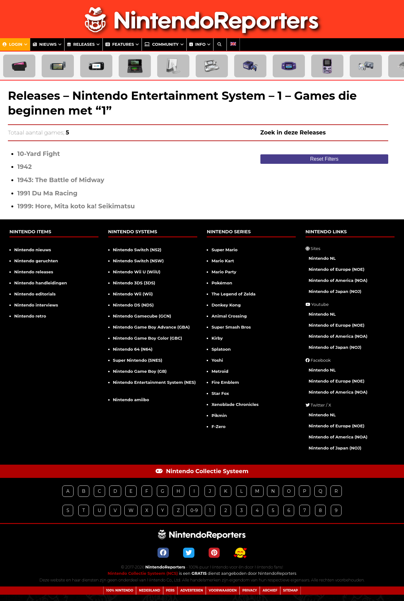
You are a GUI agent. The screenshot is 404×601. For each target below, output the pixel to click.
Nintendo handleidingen (40, 282)
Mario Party (223, 271)
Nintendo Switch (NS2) (137, 249)
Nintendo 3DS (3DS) (134, 282)
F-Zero (218, 426)
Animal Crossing (229, 315)
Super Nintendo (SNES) (138, 360)
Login (12, 44)
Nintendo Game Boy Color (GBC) (147, 338)
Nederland (149, 590)
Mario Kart (222, 260)
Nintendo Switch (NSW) (138, 260)
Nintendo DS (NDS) (133, 304)
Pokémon (221, 282)
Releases (81, 44)
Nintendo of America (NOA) (338, 280)
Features (119, 44)
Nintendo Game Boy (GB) (140, 371)
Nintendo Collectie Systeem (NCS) (143, 573)
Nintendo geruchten (36, 260)
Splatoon (221, 349)
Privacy (249, 590)
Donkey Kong (226, 304)
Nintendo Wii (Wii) (133, 293)
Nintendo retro (30, 315)
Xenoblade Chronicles (234, 404)
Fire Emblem (225, 382)
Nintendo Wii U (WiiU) (137, 271)
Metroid (219, 371)
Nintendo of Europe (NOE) (337, 269)
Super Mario (224, 249)
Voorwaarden (223, 590)
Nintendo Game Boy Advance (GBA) (151, 327)
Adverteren (191, 590)
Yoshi (217, 360)
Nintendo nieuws (32, 249)
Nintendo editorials (35, 293)
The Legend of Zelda (233, 293)
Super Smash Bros (231, 327)
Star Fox (220, 393)
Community (161, 44)
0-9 (194, 510)
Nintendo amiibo (131, 399)
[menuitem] (233, 44)
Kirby (217, 338)
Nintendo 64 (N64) (133, 349)
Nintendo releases (33, 271)
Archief (270, 590)
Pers (170, 590)
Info (197, 44)
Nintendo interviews (36, 304)
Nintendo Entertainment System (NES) (154, 382)
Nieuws (45, 44)
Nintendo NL (322, 258)
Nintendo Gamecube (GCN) (142, 315)
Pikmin (219, 415)
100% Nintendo (119, 590)
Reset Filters (324, 159)
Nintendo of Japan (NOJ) (335, 291)
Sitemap (290, 590)
